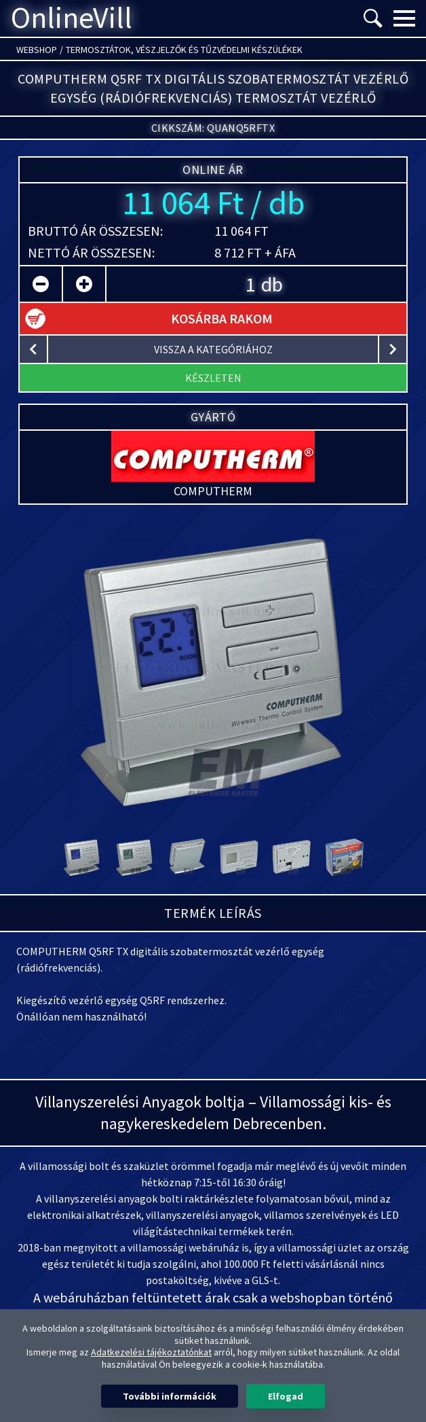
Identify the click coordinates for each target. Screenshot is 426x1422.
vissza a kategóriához (213, 349)
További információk (169, 1396)
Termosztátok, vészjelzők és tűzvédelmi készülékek (184, 49)
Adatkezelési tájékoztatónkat (151, 1352)
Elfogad (285, 1396)
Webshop (36, 49)
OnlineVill (71, 18)
